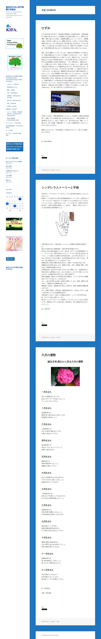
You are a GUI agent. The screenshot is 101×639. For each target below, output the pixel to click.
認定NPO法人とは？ (12, 87)
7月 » (20, 210)
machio (53, 170)
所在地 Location (11, 106)
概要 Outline (11, 90)
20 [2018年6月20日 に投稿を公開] (14, 206)
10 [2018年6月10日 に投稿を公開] (7, 203)
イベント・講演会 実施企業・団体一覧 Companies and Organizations (15, 113)
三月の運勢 (9, 175)
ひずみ (46, 28)
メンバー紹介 (9, 130)
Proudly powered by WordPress (50, 635)
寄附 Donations (11, 103)
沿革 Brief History (12, 93)
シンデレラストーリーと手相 (60, 187)
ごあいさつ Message (13, 84)
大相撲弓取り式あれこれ (12, 171)
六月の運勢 (49, 355)
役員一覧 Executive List (14, 100)
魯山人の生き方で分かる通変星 (14, 161)
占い (59, 170)
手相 (59, 337)
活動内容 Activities (11, 109)
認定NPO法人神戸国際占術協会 (15, 8)
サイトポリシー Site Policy (13, 123)
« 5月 (9, 210)
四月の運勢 (9, 166)
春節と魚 (8, 180)
